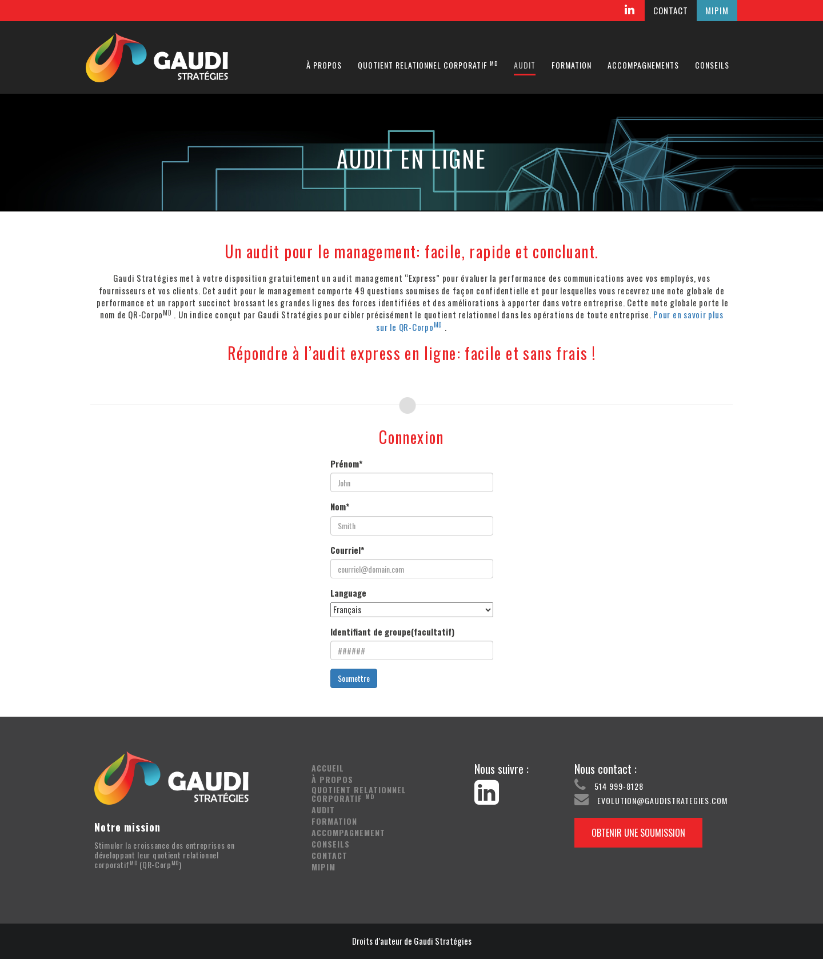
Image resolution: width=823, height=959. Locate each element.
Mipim (323, 866)
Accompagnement (348, 832)
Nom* (339, 507)
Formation (572, 65)
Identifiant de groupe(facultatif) (392, 632)
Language (348, 593)
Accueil (327, 768)
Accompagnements (643, 65)
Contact (329, 855)
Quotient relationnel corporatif (428, 65)
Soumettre (354, 678)
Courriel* (347, 550)
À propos (324, 65)
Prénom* (346, 464)
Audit (525, 65)
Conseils (712, 65)
